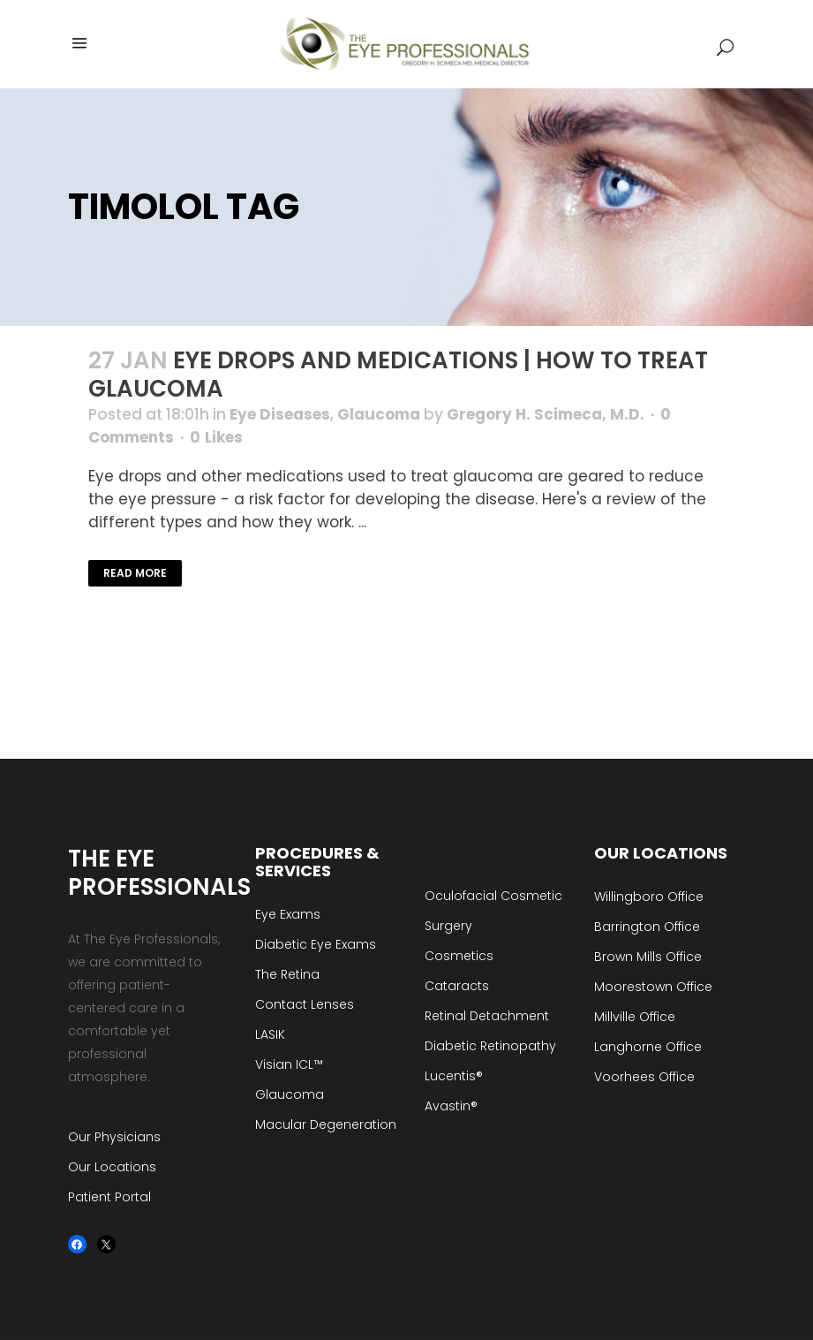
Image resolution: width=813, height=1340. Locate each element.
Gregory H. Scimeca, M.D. (545, 414)
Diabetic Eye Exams (315, 944)
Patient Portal (109, 1197)
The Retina (287, 974)
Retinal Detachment (487, 1016)
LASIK (270, 1034)
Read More (135, 572)
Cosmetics (459, 956)
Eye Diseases (280, 414)
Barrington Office (647, 926)
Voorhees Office (644, 1077)
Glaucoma (378, 414)
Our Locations (112, 1167)
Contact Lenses (304, 1004)
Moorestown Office (653, 987)
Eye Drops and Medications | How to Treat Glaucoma (398, 374)
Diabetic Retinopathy (490, 1046)
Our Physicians (114, 1137)
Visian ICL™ (289, 1064)
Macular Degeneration (325, 1124)
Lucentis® (454, 1076)
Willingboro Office (649, 896)
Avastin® (451, 1106)
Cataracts (457, 986)
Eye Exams (287, 914)
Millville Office (634, 1017)
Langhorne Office (648, 1047)
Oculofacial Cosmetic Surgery (493, 911)
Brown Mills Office (648, 956)
